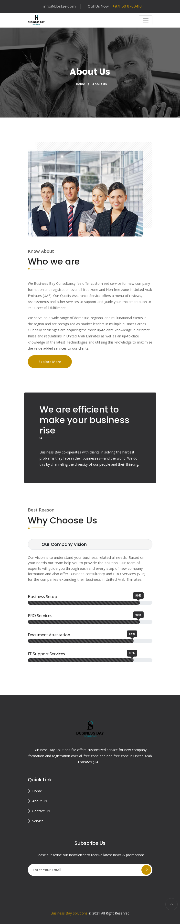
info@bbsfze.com (59, 6)
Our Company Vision (60, 544)
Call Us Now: (115, 6)
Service (37, 821)
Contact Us (41, 811)
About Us (39, 801)
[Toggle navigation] (145, 20)
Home (80, 84)
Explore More (50, 361)
